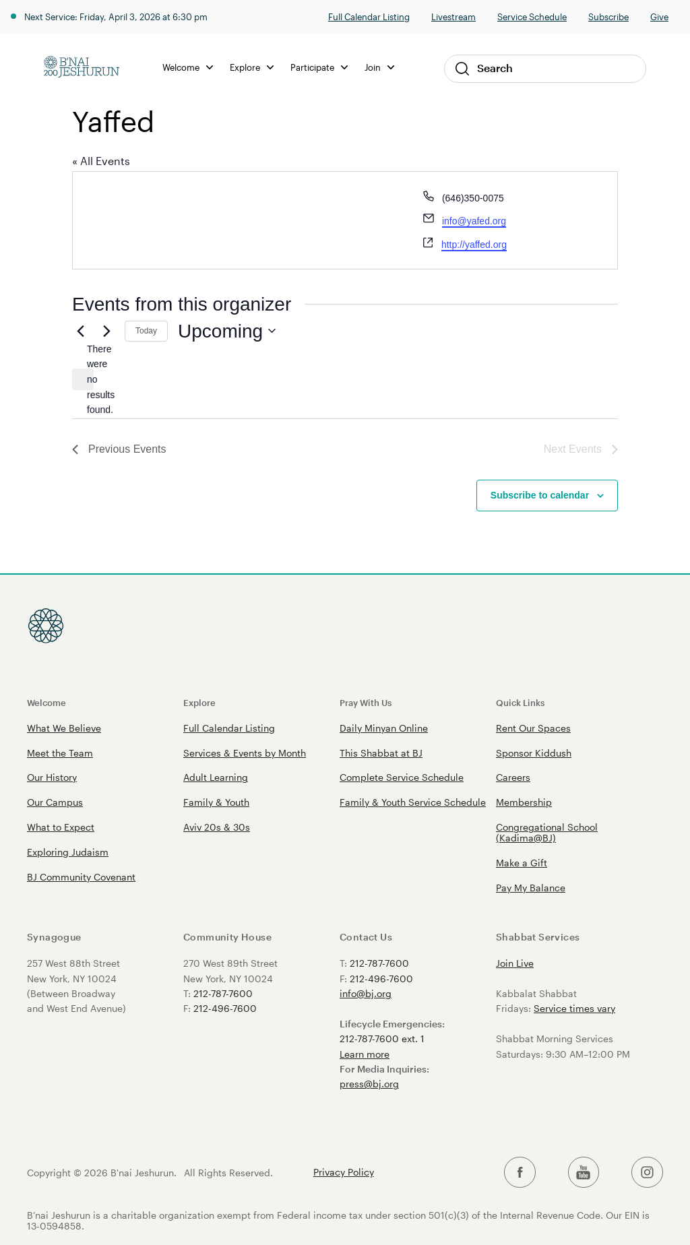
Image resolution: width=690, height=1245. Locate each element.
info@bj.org (365, 993)
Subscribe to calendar (540, 495)
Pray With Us (365, 702)
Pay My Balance (530, 887)
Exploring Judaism (67, 852)
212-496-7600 (225, 1008)
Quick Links (520, 702)
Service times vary (574, 1008)
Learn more (364, 1054)
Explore (252, 67)
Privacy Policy (343, 1172)
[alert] (83, 379)
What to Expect (60, 827)
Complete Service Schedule (402, 777)
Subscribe (608, 16)
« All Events (101, 160)
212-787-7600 (223, 993)
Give (659, 16)
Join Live (515, 963)
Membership (524, 802)
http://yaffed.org (474, 244)
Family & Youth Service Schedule (413, 802)
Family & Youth (216, 802)
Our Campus (55, 802)
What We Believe (64, 728)
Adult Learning (215, 777)
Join (379, 67)
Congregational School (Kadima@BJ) (547, 832)
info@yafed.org (474, 221)
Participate (319, 67)
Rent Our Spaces (533, 728)
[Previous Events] (80, 331)
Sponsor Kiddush (533, 753)
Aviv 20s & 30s (216, 827)
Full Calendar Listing (369, 16)
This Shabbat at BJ (381, 753)
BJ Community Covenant (81, 877)
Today (146, 331)
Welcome (187, 67)
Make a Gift (521, 862)
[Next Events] (106, 331)
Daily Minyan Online (384, 728)
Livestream (453, 16)
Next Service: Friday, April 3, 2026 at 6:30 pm (116, 16)
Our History (52, 777)
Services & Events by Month (244, 753)
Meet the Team (60, 753)
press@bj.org (369, 1083)
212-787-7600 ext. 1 (382, 1038)
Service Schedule (532, 16)
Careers (513, 777)
